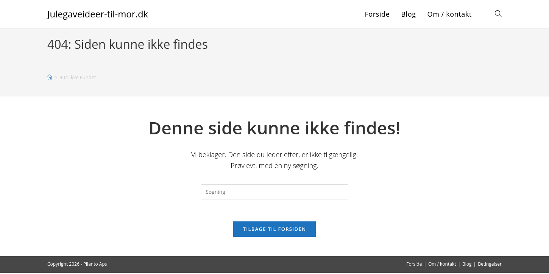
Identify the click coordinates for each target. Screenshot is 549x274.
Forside (414, 265)
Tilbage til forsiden (274, 230)
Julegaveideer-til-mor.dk (97, 14)
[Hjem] (49, 77)
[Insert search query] (274, 191)
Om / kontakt (442, 265)
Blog (467, 265)
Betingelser (490, 265)
